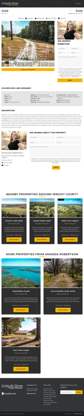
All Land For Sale (48, 389)
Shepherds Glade (21, 291)
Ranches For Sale (48, 400)
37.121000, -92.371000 (43, 102)
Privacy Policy (75, 76)
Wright (38, 98)
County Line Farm (14, 221)
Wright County (72, 13)
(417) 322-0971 (65, 100)
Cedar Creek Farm (42, 221)
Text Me (5, 165)
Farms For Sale (47, 398)
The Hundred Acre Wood (63, 291)
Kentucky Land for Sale (50, 392)
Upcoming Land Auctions (50, 402)
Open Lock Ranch (70, 221)
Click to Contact (65, 102)
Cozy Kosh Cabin (21, 350)
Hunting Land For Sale (49, 394)
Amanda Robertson (72, 95)
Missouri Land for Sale (49, 390)
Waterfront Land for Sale (50, 396)
